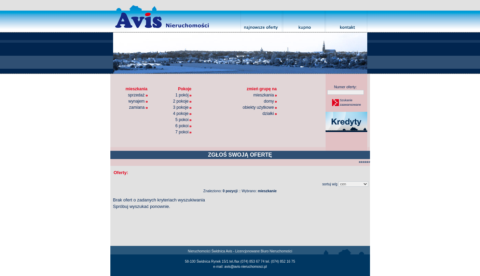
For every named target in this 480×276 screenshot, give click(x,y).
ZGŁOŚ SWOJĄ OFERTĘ (240, 155)
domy (270, 101)
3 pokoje (182, 107)
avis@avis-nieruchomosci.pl (245, 266)
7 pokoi (183, 132)
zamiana (138, 107)
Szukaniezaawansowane (350, 102)
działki (269, 113)
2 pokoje (182, 101)
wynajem (138, 101)
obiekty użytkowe (260, 107)
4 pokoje (182, 113)
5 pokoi (183, 119)
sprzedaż (138, 95)
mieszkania (265, 95)
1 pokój (183, 95)
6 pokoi (183, 125)
